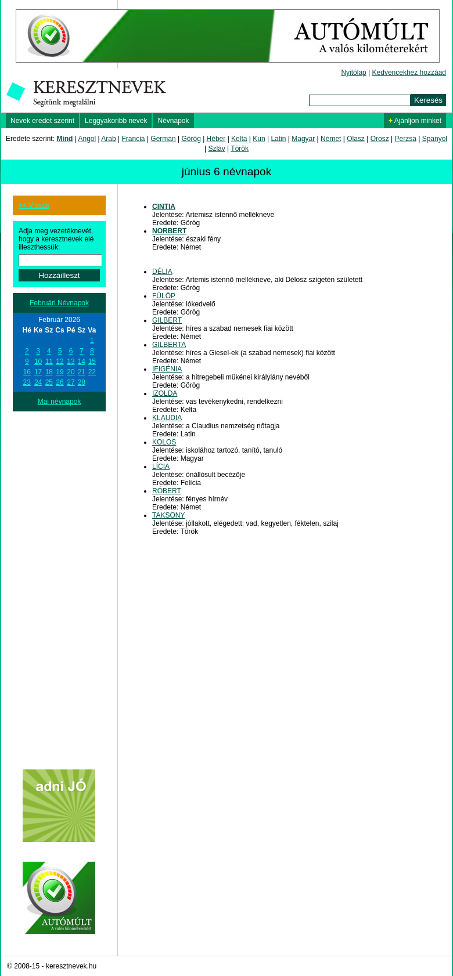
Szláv (216, 148)
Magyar (303, 139)
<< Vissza (34, 205)
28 (81, 382)
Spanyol (434, 139)
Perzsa (405, 139)
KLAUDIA (167, 418)
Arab (108, 139)
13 (70, 361)
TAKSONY (168, 515)
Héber (216, 139)
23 (27, 382)
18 (49, 372)
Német (331, 139)
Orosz (380, 139)
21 (81, 372)
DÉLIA (162, 272)
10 (38, 361)
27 (70, 382)
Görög (190, 139)
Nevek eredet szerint (42, 121)
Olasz (356, 139)
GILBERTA (169, 345)
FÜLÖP (163, 296)
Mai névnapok (59, 401)
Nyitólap (353, 72)
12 (59, 361)
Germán (162, 139)
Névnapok (173, 121)
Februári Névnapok (59, 303)
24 (38, 382)
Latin (278, 139)
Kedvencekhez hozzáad (409, 72)
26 (59, 382)
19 (59, 372)
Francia (133, 139)
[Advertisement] (59, 585)
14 (81, 361)
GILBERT (167, 320)
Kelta (239, 139)
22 (92, 372)
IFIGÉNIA (167, 369)
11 (49, 361)
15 (92, 361)
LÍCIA (161, 466)
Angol (87, 139)
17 (38, 372)
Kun (259, 139)
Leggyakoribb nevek (116, 121)
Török (240, 148)
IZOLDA (164, 393)
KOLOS (164, 442)
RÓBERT (166, 491)
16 (27, 372)
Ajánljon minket (415, 121)
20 (70, 372)
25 (49, 382)
